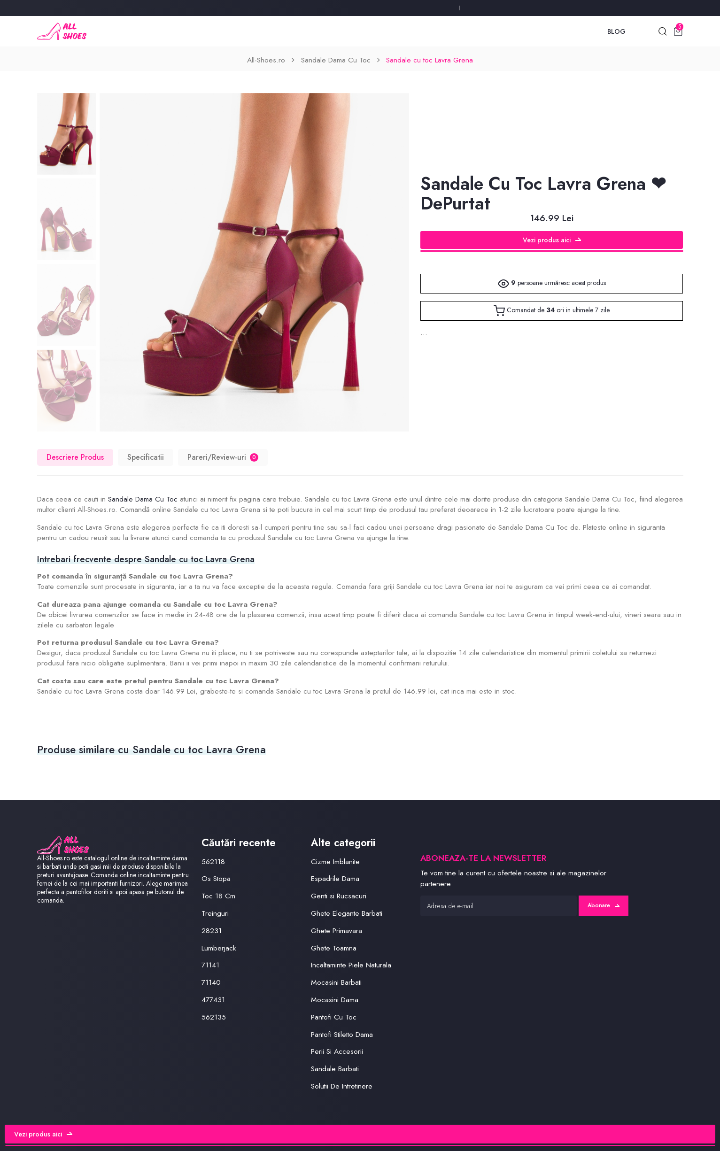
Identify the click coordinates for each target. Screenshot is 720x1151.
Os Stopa (216, 878)
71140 (211, 982)
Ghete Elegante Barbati (346, 913)
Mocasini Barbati (336, 982)
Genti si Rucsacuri (338, 895)
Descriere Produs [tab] (75, 457)
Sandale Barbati (335, 1068)
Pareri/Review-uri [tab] (222, 457)
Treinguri (215, 913)
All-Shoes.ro (266, 59)
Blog (616, 31)
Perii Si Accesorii (337, 1051)
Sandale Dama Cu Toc (336, 59)
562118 (213, 861)
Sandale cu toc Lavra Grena (429, 59)
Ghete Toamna (333, 947)
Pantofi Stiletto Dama (342, 1034)
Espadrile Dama (335, 878)
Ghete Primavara (336, 930)
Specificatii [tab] (145, 457)
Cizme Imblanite (335, 861)
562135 (213, 1017)
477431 (213, 999)
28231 (211, 930)
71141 (210, 964)
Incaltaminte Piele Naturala (351, 964)
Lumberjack (218, 947)
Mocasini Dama (334, 999)
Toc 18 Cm (218, 895)
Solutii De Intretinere (341, 1086)
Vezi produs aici (552, 240)
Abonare (603, 905)
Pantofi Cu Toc (333, 1017)
